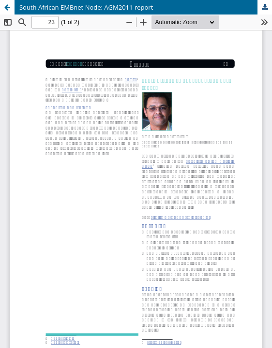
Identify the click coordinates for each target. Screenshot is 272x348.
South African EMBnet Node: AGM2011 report (86, 7)
